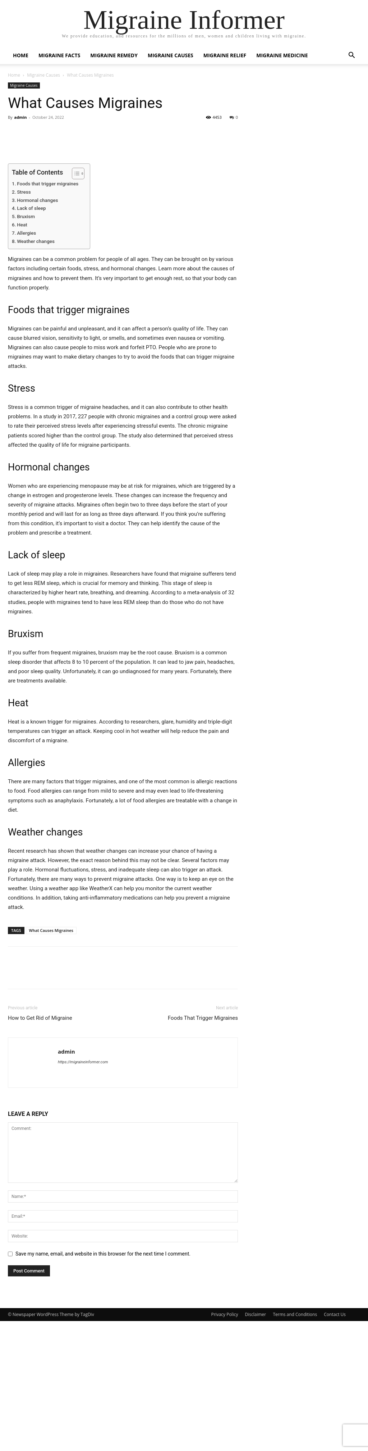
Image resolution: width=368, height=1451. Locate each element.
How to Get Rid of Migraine (40, 1148)
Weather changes (36, 371)
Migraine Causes (170, 55)
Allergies (26, 362)
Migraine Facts (59, 55)
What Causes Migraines (51, 1060)
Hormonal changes (37, 330)
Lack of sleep (31, 338)
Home (20, 55)
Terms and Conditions (295, 1444)
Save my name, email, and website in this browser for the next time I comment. (102, 1384)
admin (20, 117)
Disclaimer (255, 1444)
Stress (24, 321)
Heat (22, 354)
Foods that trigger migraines (47, 313)
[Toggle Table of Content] (74, 303)
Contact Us (335, 1444)
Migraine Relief (225, 55)
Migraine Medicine (282, 55)
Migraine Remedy (114, 55)
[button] (351, 56)
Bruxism (26, 346)
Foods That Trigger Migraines (203, 1148)
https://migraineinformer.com (83, 1192)
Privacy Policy (224, 1444)
